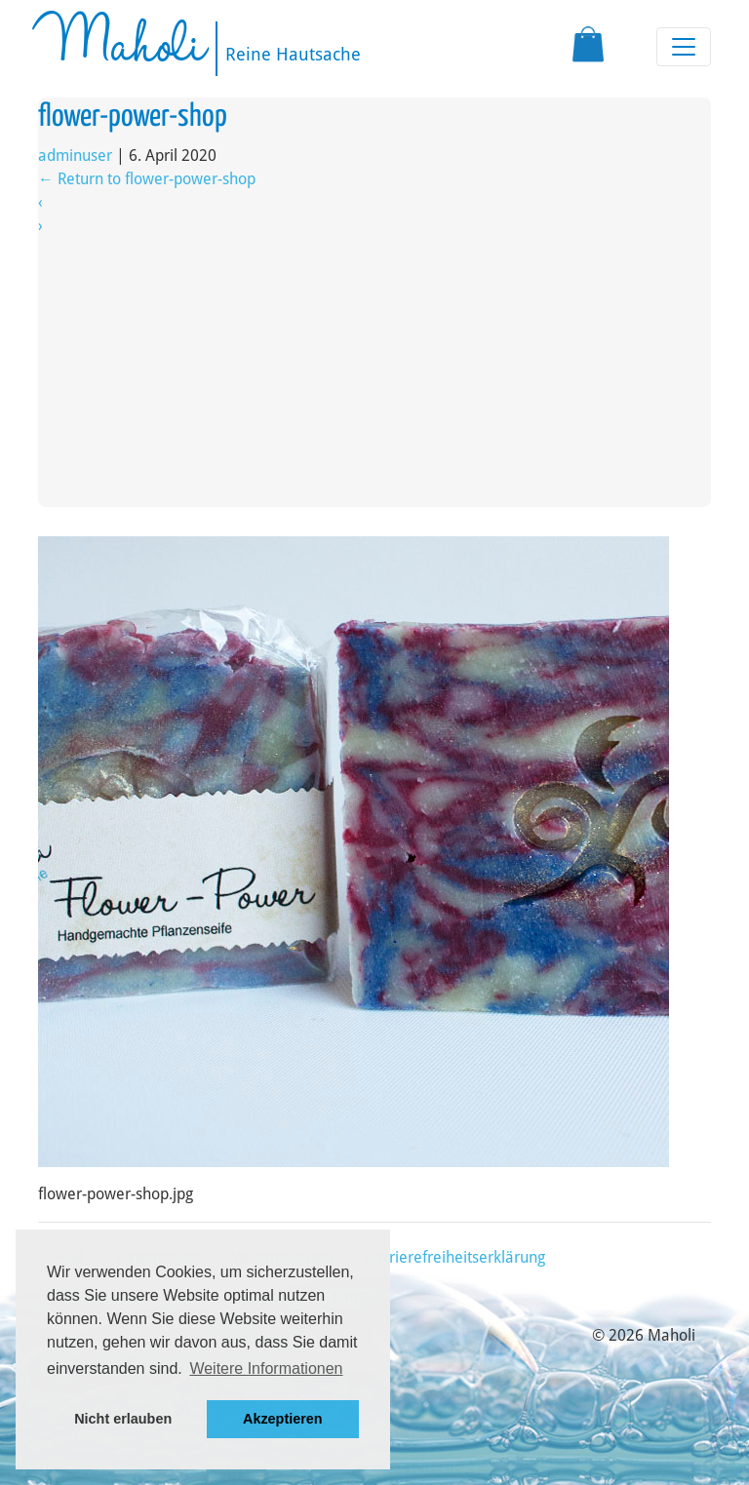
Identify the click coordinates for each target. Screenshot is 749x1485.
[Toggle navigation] (683, 46)
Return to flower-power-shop (147, 179)
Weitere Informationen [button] (265, 1368)
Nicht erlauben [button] (123, 1418)
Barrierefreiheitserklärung (455, 1257)
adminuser (75, 155)
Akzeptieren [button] (283, 1418)
